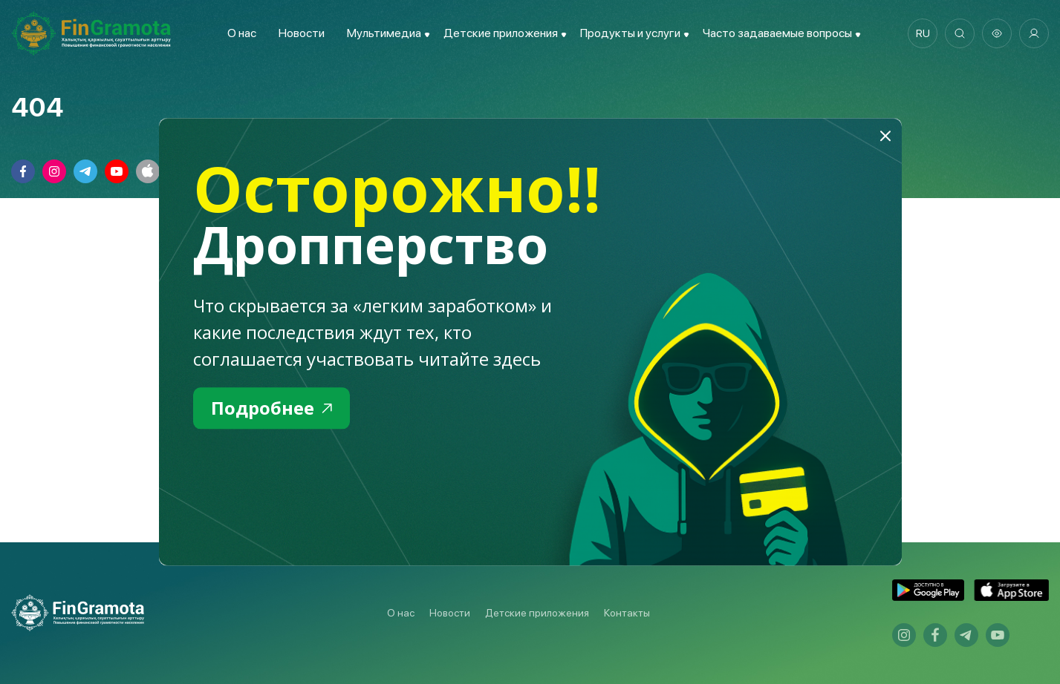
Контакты (627, 613)
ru (923, 33)
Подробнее (271, 407)
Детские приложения (537, 613)
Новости (302, 33)
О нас (241, 33)
